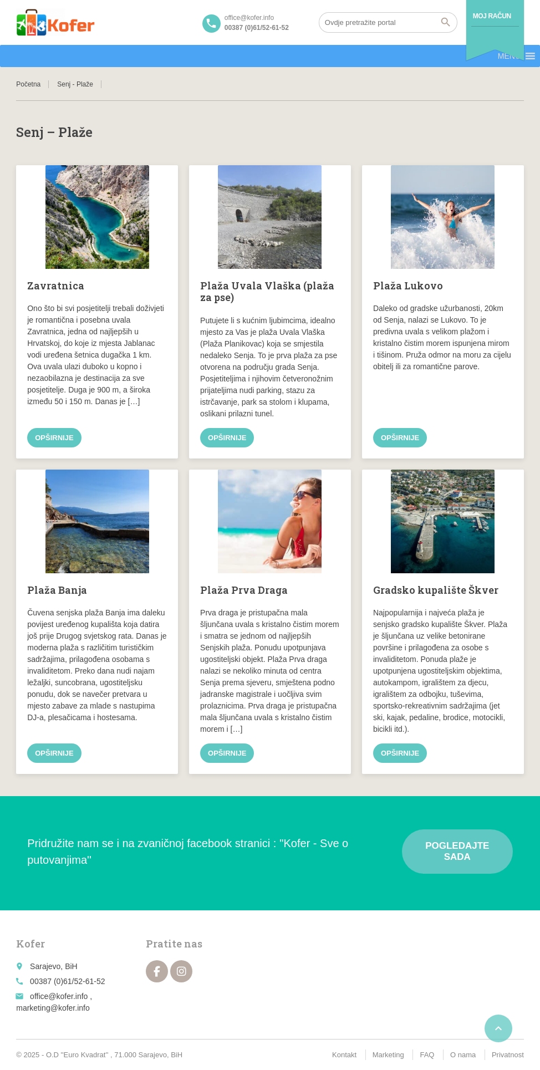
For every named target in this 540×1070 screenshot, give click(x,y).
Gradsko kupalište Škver (435, 590)
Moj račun (492, 16)
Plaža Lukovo (408, 285)
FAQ (427, 1055)
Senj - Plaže (75, 84)
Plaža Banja (57, 590)
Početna (28, 84)
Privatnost (508, 1055)
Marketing (388, 1055)
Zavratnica (55, 285)
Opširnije (54, 438)
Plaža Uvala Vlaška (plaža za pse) (267, 291)
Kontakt (344, 1055)
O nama (463, 1055)
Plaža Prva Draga (244, 590)
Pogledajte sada (457, 851)
